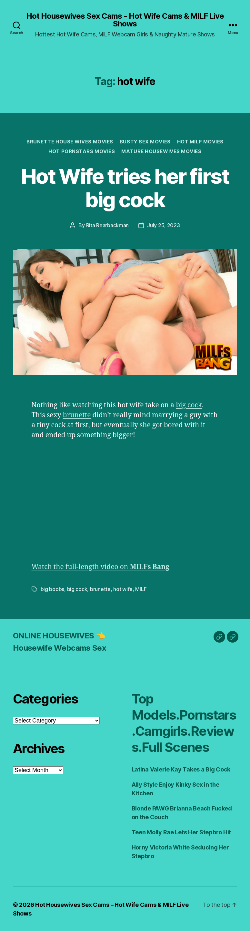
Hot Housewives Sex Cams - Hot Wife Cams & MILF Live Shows (125, 20)
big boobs (53, 589)
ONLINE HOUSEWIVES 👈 (59, 635)
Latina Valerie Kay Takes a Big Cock (181, 768)
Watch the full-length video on (101, 566)
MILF (140, 589)
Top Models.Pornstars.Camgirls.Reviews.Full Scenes (184, 722)
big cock (189, 405)
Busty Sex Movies (145, 142)
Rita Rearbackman (107, 225)
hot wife (123, 589)
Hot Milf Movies (200, 142)
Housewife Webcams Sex (59, 647)
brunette (77, 415)
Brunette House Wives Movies (69, 142)
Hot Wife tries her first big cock (125, 188)
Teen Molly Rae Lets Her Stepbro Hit (181, 831)
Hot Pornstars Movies (81, 151)
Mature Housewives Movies (161, 151)
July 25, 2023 (163, 225)
